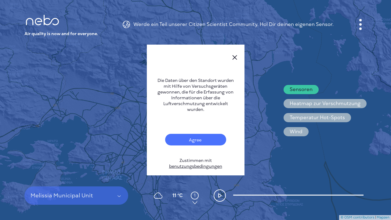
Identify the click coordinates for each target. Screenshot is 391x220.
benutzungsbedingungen (195, 166)
